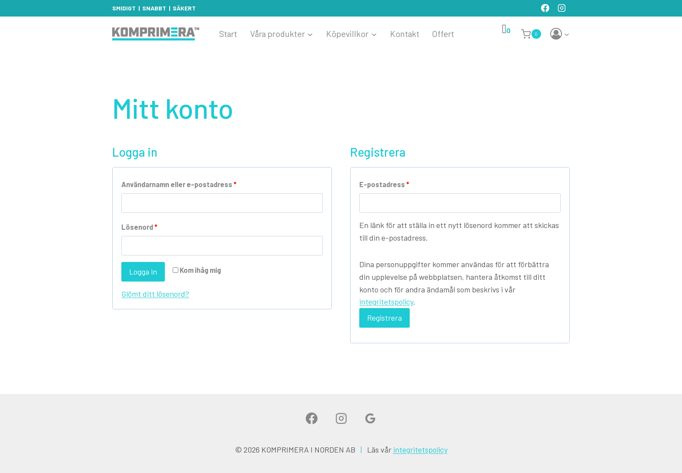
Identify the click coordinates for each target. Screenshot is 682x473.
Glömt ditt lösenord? (155, 294)
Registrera (384, 317)
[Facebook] (545, 8)
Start (228, 33)
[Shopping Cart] (532, 34)
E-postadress (386, 184)
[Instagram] (561, 8)
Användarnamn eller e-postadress (181, 184)
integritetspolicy (386, 301)
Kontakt (404, 33)
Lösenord (141, 227)
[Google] (370, 418)
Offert (443, 33)
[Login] (560, 34)
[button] (566, 34)
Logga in (143, 271)
